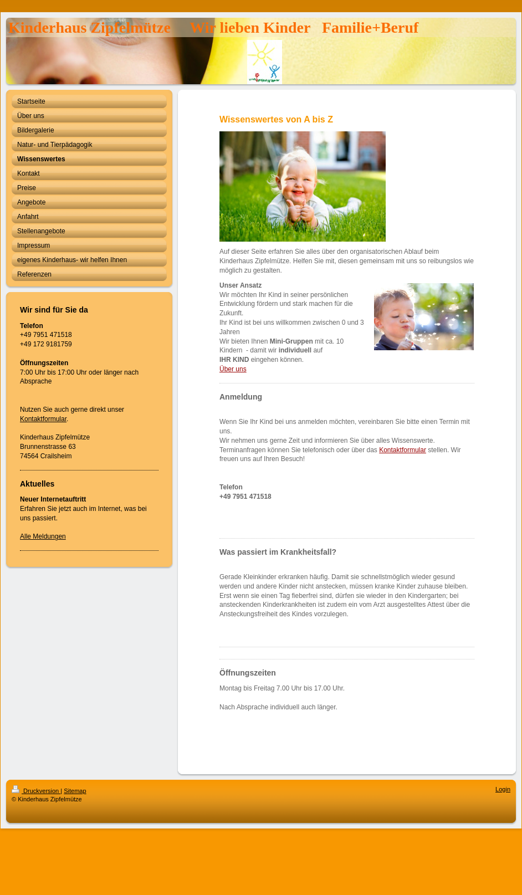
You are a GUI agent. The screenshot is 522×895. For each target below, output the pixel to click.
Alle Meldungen (43, 536)
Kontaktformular (43, 419)
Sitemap (75, 790)
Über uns (233, 369)
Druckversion (36, 790)
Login (502, 789)
